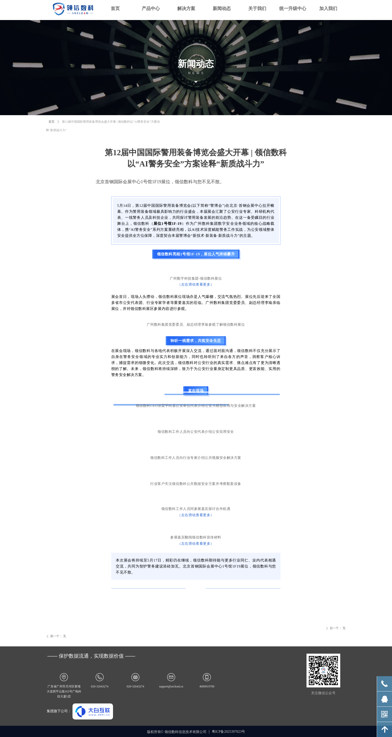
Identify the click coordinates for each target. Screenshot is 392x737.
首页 (51, 121)
